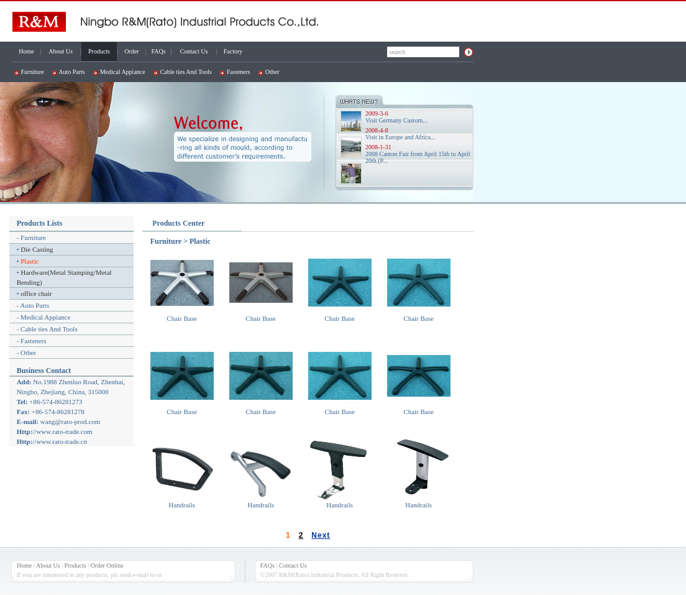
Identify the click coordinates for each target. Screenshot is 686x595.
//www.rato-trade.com (62, 431)
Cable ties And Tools (186, 71)
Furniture (32, 71)
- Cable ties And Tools (47, 329)
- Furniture (31, 237)
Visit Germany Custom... (396, 120)
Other (272, 71)
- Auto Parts (33, 305)
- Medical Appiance (44, 317)
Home (26, 51)
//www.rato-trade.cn (59, 441)
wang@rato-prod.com (70, 421)
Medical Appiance (122, 71)
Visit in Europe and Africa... (400, 137)
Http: (25, 431)
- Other (26, 352)
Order (131, 51)
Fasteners (238, 71)
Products (99, 51)
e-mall (140, 574)
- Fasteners (32, 340)
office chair (36, 293)
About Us (60, 51)
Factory (233, 51)
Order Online (107, 565)
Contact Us (194, 51)
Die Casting (37, 249)
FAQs (158, 51)
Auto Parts (71, 71)
